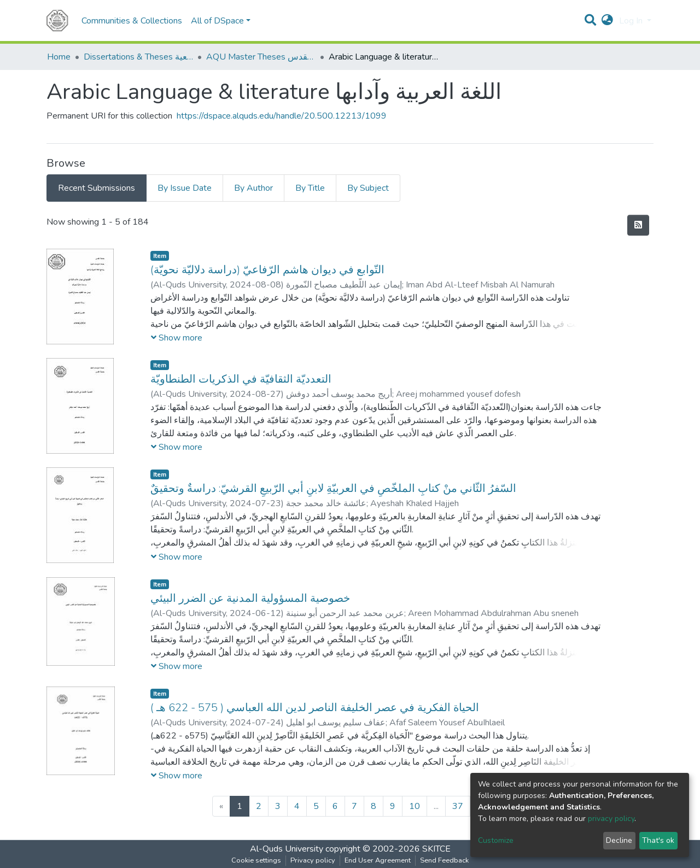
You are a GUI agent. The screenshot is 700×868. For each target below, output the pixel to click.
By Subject (368, 188)
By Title (310, 188)
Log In (632, 21)
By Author (253, 188)
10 (414, 806)
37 (457, 806)
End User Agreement (378, 860)
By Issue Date (185, 188)
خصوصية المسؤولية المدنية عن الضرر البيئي (250, 598)
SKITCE (436, 849)
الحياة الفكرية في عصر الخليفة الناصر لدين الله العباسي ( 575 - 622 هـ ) (314, 707)
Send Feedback (444, 860)
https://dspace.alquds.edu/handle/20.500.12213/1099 (282, 116)
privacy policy (611, 818)
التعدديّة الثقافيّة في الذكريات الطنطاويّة (240, 379)
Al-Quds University (286, 849)
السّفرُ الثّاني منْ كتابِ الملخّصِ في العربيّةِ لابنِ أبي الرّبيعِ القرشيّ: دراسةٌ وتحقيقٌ (333, 488)
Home (59, 57)
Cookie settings (256, 860)
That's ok (658, 840)
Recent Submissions (96, 188)
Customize (496, 840)
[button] (607, 20)
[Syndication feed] (638, 225)
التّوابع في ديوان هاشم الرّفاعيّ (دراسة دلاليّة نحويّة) (267, 269)
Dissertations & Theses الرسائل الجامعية (138, 57)
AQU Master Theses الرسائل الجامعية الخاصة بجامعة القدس (261, 57)
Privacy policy (312, 860)
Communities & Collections (131, 21)
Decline (619, 840)
